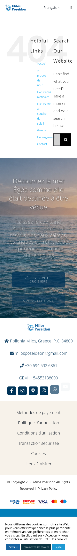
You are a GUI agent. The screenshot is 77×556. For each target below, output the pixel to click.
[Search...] (56, 139)
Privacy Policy (47, 488)
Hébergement (46, 137)
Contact (42, 144)
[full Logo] (15, 6)
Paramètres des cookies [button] (36, 546)
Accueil (41, 63)
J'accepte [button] (13, 546)
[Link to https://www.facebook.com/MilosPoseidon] (11, 390)
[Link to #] (71, 7)
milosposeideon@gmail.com (41, 351)
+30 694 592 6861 (41, 364)
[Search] (66, 139)
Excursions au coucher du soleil (44, 113)
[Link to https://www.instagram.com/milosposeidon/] (22, 390)
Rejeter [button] (58, 546)
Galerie (41, 130)
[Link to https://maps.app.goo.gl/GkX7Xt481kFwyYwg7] (33, 388)
